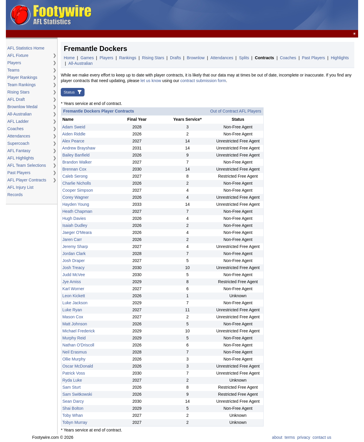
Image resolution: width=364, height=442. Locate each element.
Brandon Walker (77, 162)
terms (290, 437)
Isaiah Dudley (74, 225)
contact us (322, 437)
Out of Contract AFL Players (235, 111)
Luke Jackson (74, 302)
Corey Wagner (75, 197)
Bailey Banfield (76, 155)
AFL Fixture (17, 55)
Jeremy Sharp (75, 246)
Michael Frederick (78, 331)
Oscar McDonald (77, 366)
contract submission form (203, 80)
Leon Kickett (73, 295)
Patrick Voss (73, 373)
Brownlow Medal (22, 106)
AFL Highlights (20, 158)
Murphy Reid (73, 338)
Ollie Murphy (73, 359)
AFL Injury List (20, 187)
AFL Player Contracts (26, 180)
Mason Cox (72, 316)
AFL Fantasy (19, 150)
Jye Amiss (71, 281)
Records (15, 194)
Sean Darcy (73, 401)
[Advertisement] (250, 15)
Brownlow (196, 57)
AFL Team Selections (26, 165)
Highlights (340, 57)
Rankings (127, 57)
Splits (244, 57)
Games (87, 57)
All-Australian (19, 114)
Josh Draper (73, 260)
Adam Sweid (73, 127)
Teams (13, 70)
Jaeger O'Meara (77, 232)
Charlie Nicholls (76, 183)
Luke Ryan (72, 309)
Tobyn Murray (74, 422)
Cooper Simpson (77, 190)
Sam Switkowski (77, 394)
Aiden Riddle (73, 134)
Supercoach (18, 143)
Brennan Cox (74, 169)
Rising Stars (18, 92)
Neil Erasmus (74, 352)
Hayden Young (75, 204)
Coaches (15, 128)
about (277, 437)
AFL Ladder (18, 121)
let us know (151, 80)
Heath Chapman (77, 211)
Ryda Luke (72, 380)
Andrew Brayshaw (78, 148)
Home (69, 57)
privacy (303, 437)
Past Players (19, 172)
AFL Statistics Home (25, 48)
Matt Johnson (74, 324)
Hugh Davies (74, 218)
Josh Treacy (73, 267)
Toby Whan (72, 415)
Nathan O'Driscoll (78, 345)
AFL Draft (16, 99)
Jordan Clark (73, 253)
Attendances (18, 136)
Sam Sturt (71, 387)
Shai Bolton (72, 408)
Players (14, 62)
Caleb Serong (74, 176)
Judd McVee (73, 274)
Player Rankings (22, 77)
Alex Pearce (73, 141)
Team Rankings (21, 84)
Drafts (175, 57)
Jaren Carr (72, 239)
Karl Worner (73, 288)
